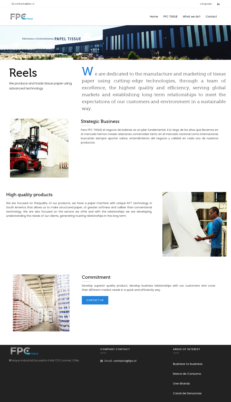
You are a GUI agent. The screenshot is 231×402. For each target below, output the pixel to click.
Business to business (188, 364)
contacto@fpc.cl (24, 3)
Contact (211, 16)
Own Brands (181, 383)
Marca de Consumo (187, 374)
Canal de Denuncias (187, 393)
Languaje (206, 3)
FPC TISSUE (170, 16)
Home (154, 16)
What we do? (191, 16)
